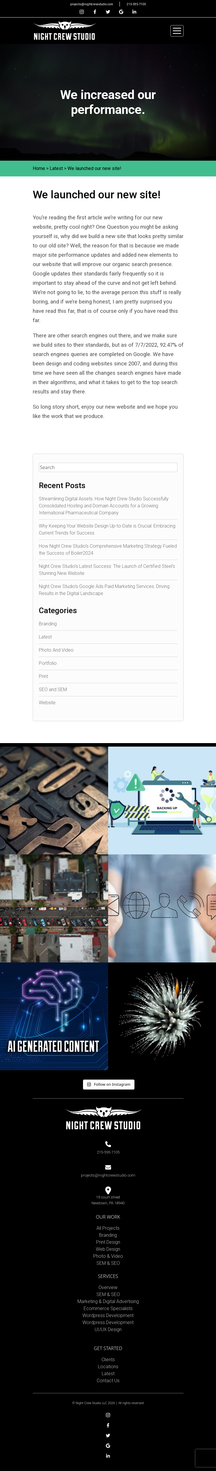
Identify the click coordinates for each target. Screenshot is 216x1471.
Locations (108, 1366)
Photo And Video (56, 650)
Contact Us (108, 1380)
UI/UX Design (108, 1329)
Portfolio (48, 663)
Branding (48, 624)
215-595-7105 (136, 4)
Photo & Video (108, 1256)
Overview (108, 1287)
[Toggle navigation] (177, 31)
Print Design (108, 1242)
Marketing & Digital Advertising (108, 1301)
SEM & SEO (108, 1263)
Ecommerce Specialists (108, 1308)
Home (39, 168)
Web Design (108, 1249)
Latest (56, 168)
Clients (108, 1359)
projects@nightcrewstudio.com (92, 4)
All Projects (108, 1228)
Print (43, 676)
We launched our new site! (94, 168)
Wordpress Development (108, 1315)
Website (47, 702)
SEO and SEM (53, 689)
